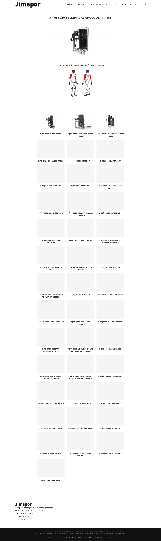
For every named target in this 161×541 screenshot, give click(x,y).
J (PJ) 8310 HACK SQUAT (50, 453)
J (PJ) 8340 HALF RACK (50, 480)
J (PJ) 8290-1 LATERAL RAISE (80, 428)
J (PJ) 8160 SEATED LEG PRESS (51, 322)
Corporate (81, 5)
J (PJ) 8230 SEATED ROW (80, 403)
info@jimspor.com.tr (23, 516)
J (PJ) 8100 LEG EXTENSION (80, 240)
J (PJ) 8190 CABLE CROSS (110, 349)
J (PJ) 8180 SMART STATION (110, 322)
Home (69, 5)
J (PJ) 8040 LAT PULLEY (110, 161)
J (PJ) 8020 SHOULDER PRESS (50, 161)
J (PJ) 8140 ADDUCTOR (80, 295)
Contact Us (125, 5)
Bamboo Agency (106, 538)
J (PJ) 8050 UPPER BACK (50, 186)
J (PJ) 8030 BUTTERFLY (80, 161)
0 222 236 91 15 (21, 519)
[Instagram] (145, 4)
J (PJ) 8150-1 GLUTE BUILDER (110, 295)
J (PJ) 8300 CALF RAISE (110, 428)
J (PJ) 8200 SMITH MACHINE (110, 376)
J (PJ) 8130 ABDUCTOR (110, 267)
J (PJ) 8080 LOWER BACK (110, 213)
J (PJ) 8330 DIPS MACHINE (110, 453)
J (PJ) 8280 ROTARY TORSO (51, 428)
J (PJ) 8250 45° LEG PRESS (110, 403)
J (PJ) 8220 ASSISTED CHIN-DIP (50, 403)
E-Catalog (111, 5)
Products (96, 5)
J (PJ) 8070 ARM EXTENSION (51, 213)
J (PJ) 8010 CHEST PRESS (50, 134)
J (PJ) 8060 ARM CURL (80, 186)
